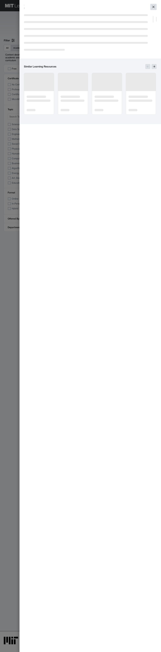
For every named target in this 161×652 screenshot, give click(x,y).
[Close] (153, 7)
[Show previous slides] (147, 66)
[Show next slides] (154, 66)
